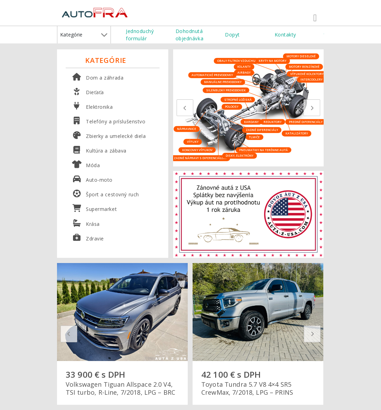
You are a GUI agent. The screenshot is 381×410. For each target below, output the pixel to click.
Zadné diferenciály (262, 130)
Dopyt (232, 34)
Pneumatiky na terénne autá (263, 149)
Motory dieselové (301, 56)
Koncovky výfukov (197, 149)
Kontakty (285, 34)
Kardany (251, 121)
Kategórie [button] (83, 34)
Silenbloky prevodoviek (226, 90)
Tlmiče (254, 137)
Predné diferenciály (306, 121)
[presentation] (185, 107)
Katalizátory (296, 133)
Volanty (244, 66)
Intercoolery (311, 79)
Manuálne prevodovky (223, 82)
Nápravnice (186, 129)
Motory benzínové (304, 66)
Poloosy (231, 106)
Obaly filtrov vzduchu (236, 61)
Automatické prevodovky (212, 75)
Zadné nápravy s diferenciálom (200, 158)
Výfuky (192, 142)
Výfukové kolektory (307, 73)
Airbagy (244, 72)
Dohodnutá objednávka (190, 35)
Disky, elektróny (239, 155)
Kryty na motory (272, 61)
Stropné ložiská (238, 99)
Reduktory (273, 121)
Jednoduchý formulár (140, 35)
